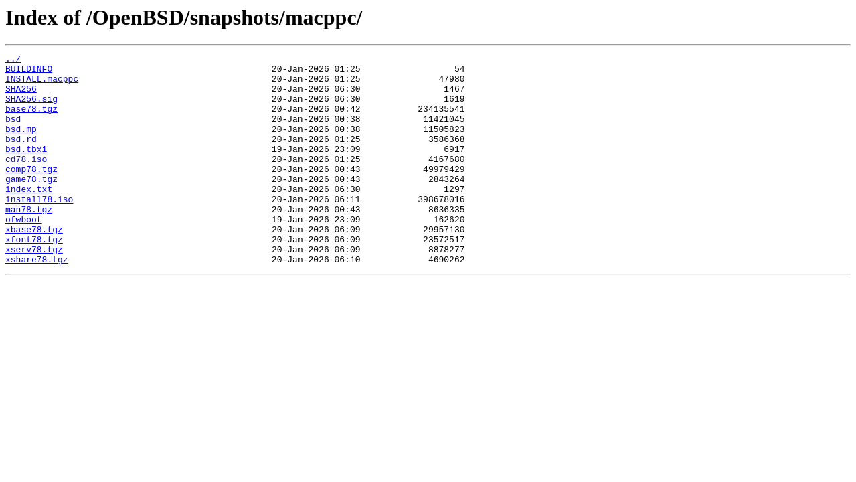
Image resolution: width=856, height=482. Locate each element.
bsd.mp (21, 145)
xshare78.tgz (36, 301)
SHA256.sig (31, 108)
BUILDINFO (28, 72)
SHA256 (21, 96)
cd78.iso (26, 181)
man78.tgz (28, 241)
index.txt (28, 217)
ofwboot (23, 253)
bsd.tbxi (26, 169)
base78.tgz (31, 120)
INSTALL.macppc (41, 84)
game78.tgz (31, 205)
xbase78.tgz (34, 265)
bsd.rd (21, 157)
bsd (13, 133)
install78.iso (39, 229)
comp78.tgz (31, 193)
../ (13, 60)
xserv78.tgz (34, 289)
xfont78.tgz (34, 277)
